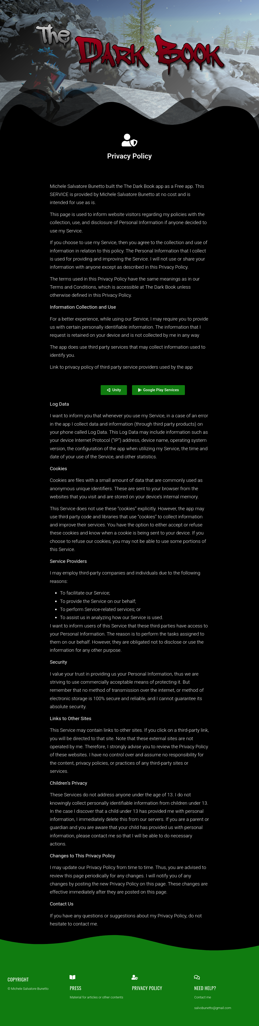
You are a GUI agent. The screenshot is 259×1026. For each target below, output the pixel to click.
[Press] (72, 977)
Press (75, 988)
